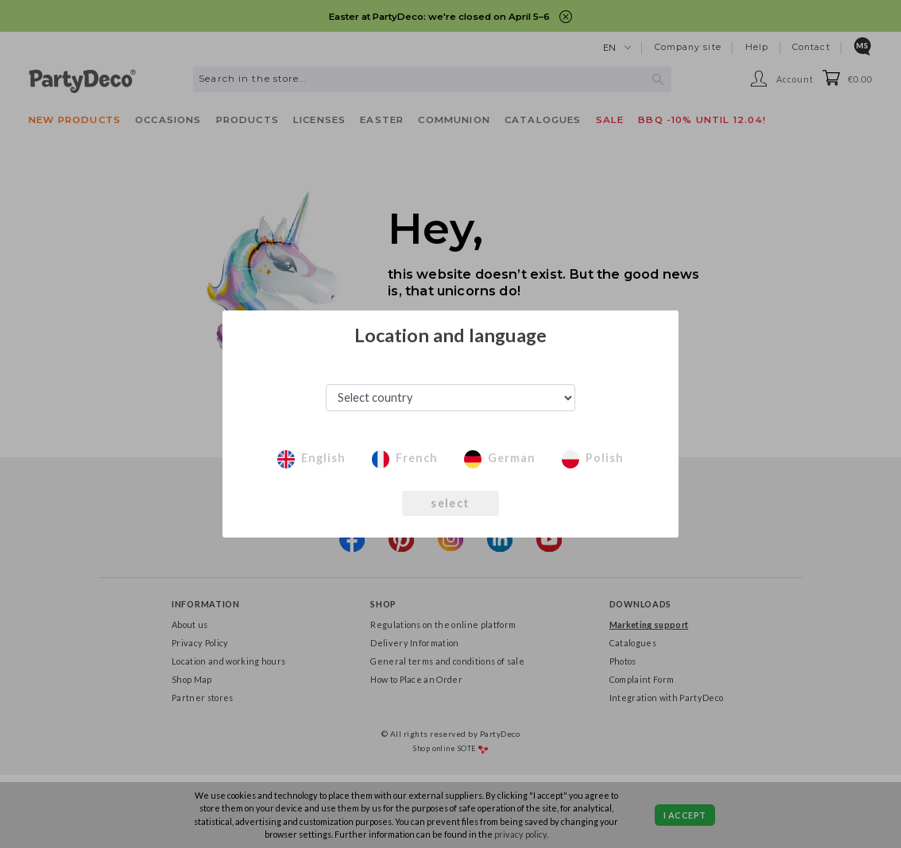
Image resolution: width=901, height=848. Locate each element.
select (450, 503)
